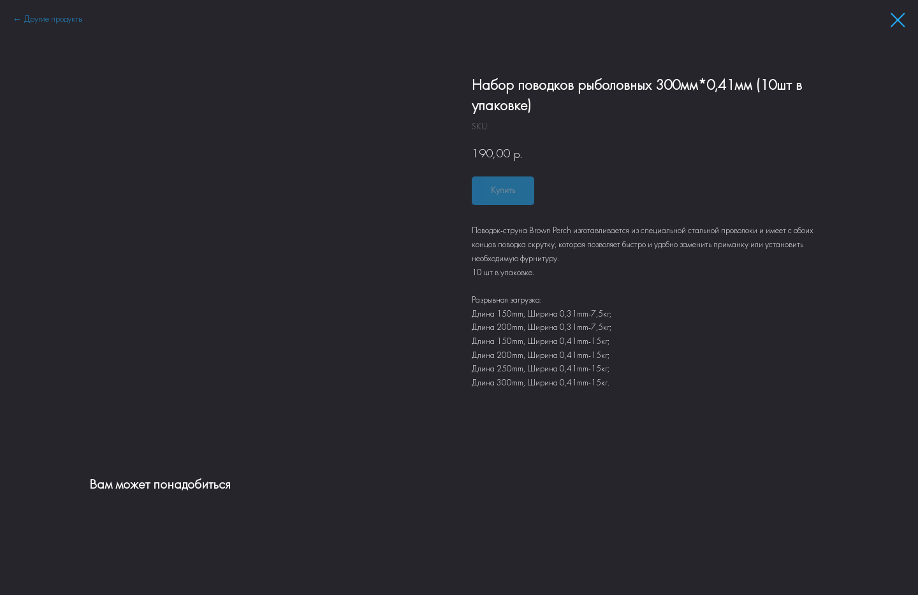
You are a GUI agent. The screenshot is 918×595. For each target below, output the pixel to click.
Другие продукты (53, 19)
